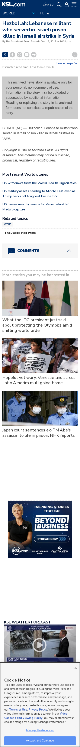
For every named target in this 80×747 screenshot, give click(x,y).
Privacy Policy (38, 710)
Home (44, 13)
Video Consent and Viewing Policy (35, 716)
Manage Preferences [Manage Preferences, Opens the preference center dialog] (40, 730)
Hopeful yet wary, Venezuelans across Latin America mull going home (39, 380)
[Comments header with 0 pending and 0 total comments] (40, 250)
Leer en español (67, 63)
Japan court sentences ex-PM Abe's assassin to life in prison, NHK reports (38, 432)
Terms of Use (18, 710)
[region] (40, 704)
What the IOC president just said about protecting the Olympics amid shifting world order (37, 325)
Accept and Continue (40, 741)
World (8, 224)
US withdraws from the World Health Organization (39, 183)
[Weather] (48, 4)
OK (75, 668)
